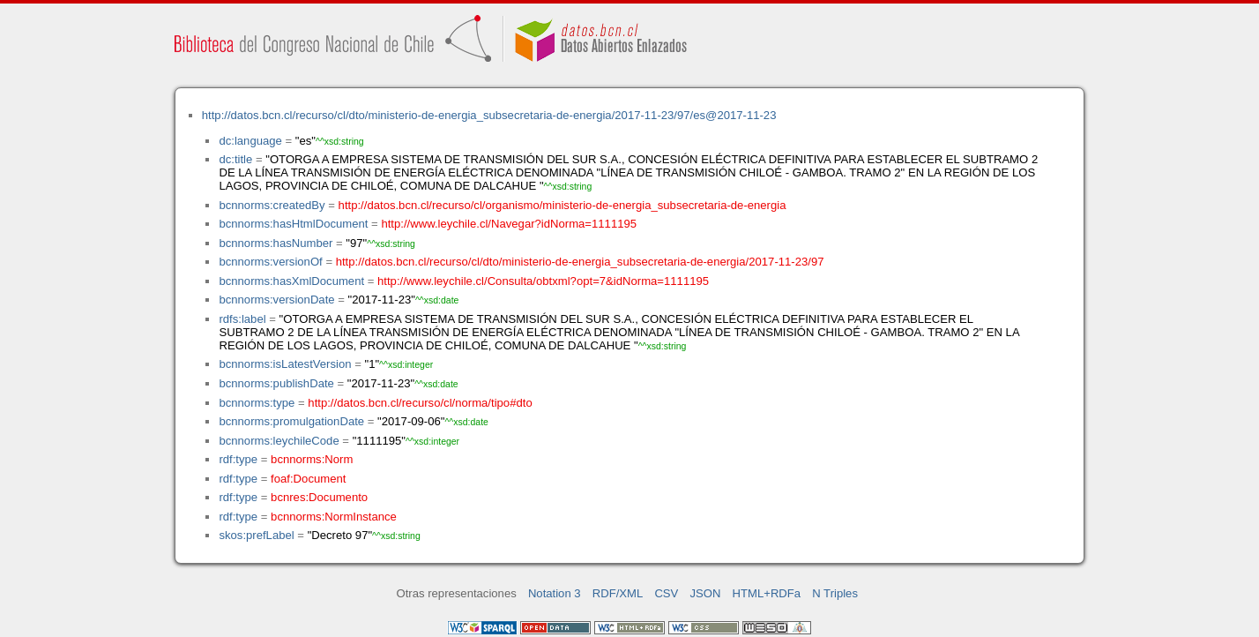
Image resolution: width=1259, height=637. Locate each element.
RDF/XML (618, 593)
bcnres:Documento (319, 497)
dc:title (235, 159)
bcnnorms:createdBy (271, 205)
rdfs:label (242, 319)
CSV (666, 593)
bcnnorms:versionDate (276, 299)
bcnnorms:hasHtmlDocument (293, 223)
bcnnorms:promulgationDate (291, 421)
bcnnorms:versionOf (270, 261)
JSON (704, 593)
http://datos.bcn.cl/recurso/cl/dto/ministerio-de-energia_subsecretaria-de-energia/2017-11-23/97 (580, 261)
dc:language (250, 140)
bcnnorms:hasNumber (275, 243)
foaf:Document (308, 478)
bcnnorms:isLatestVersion (285, 364)
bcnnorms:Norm (312, 459)
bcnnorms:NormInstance (334, 516)
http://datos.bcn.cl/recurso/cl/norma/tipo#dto (420, 402)
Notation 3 (554, 593)
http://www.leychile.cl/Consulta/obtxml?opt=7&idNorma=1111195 (543, 281)
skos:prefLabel (256, 535)
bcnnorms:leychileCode (279, 440)
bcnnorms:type (256, 402)
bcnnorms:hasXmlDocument (291, 281)
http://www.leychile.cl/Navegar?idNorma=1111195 (509, 223)
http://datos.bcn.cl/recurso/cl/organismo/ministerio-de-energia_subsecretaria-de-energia (562, 205)
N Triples (835, 593)
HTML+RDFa (767, 593)
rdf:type (238, 459)
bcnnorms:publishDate (276, 383)
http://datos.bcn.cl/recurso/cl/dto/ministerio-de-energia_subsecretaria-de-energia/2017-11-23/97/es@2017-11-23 (489, 115)
